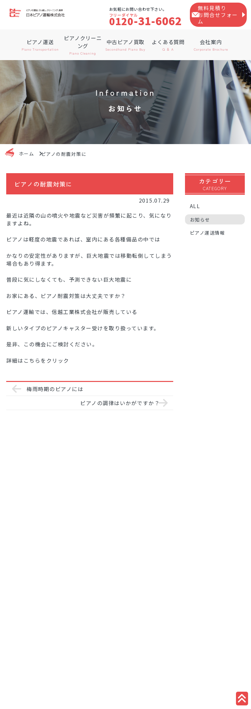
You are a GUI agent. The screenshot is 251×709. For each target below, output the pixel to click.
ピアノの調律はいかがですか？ (120, 403)
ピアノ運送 (40, 45)
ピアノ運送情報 (207, 238)
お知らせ (200, 225)
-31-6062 (145, 20)
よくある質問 (168, 45)
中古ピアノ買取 (125, 45)
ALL (195, 211)
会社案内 (211, 45)
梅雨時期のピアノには (54, 389)
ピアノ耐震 (55, 296)
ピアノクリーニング (82, 45)
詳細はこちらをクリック (37, 360)
